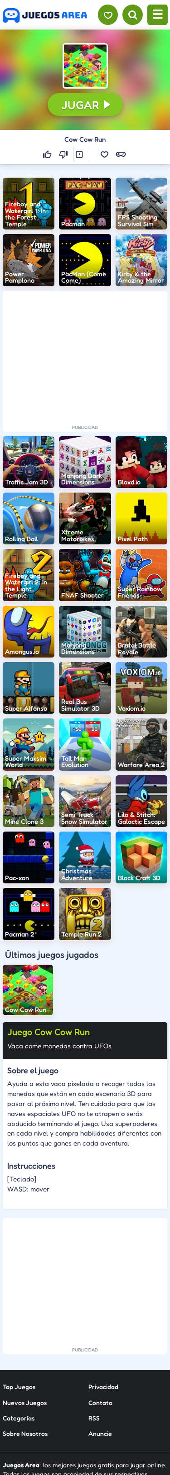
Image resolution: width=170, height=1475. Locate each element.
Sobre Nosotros (25, 1356)
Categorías (18, 1341)
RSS (94, 1341)
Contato (100, 1325)
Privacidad (103, 1309)
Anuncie (100, 1356)
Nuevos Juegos (25, 1325)
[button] (85, 66)
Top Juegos (19, 1309)
